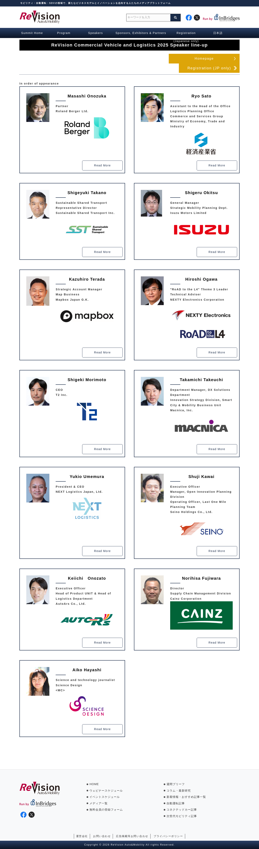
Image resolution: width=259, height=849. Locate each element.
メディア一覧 (98, 803)
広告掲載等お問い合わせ (132, 836)
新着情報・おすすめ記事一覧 (186, 796)
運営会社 (82, 836)
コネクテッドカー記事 (182, 809)
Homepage (204, 58)
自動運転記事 (176, 803)
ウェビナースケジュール (106, 790)
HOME (94, 784)
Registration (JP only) (209, 68)
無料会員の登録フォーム (106, 809)
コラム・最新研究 (179, 790)
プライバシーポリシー (168, 836)
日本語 (218, 33)
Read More (102, 165)
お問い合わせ (102, 836)
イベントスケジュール (104, 796)
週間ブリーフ (176, 784)
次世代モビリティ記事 (182, 816)
